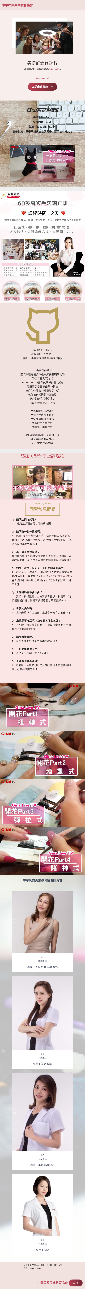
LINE (76, 1283)
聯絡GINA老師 (42, 78)
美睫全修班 (54, 69)
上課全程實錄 (42, 86)
